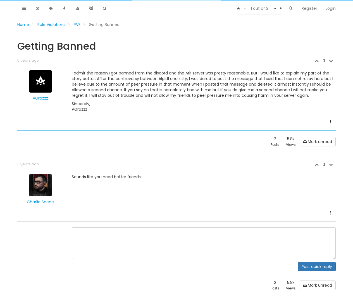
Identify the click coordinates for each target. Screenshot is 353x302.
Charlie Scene (40, 202)
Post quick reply (317, 266)
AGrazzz (40, 98)
